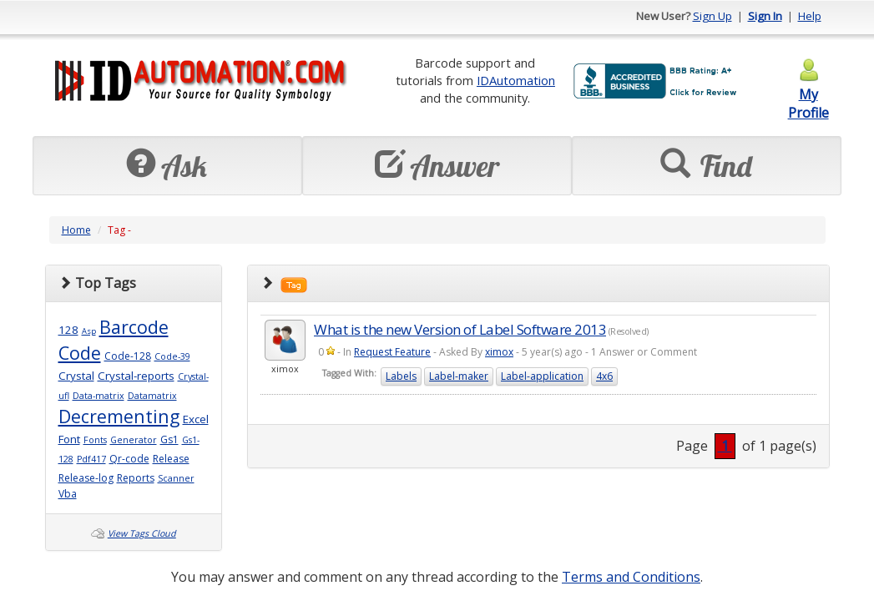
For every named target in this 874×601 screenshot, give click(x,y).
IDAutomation (516, 80)
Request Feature (392, 352)
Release (171, 459)
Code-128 (127, 356)
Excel (196, 419)
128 (68, 329)
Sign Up (712, 15)
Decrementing (118, 416)
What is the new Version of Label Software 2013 (460, 329)
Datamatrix (152, 396)
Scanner (176, 478)
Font (69, 439)
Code (79, 353)
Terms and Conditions (631, 577)
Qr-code (129, 459)
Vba (67, 494)
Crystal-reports (136, 375)
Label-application (542, 376)
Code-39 (172, 356)
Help (809, 15)
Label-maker (458, 376)
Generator (133, 440)
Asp (89, 331)
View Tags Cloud (142, 533)
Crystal (76, 375)
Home (76, 230)
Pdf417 (91, 459)
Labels (401, 376)
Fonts (95, 440)
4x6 (604, 376)
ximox (499, 352)
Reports (135, 478)
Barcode (134, 327)
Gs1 (169, 439)
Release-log (86, 478)
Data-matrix (98, 396)
